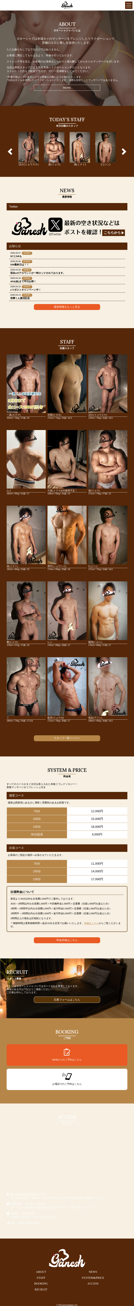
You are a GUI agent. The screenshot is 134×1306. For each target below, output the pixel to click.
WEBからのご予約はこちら (67, 1055)
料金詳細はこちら (67, 940)
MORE (67, 87)
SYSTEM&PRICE (93, 1277)
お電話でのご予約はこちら (67, 1079)
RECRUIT (41, 1289)
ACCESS (93, 1283)
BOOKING (41, 1283)
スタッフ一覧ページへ (67, 738)
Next (123, 151)
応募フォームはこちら (67, 999)
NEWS (93, 1271)
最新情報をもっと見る (67, 306)
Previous (11, 151)
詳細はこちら (91, 923)
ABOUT (41, 1271)
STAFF (41, 1277)
